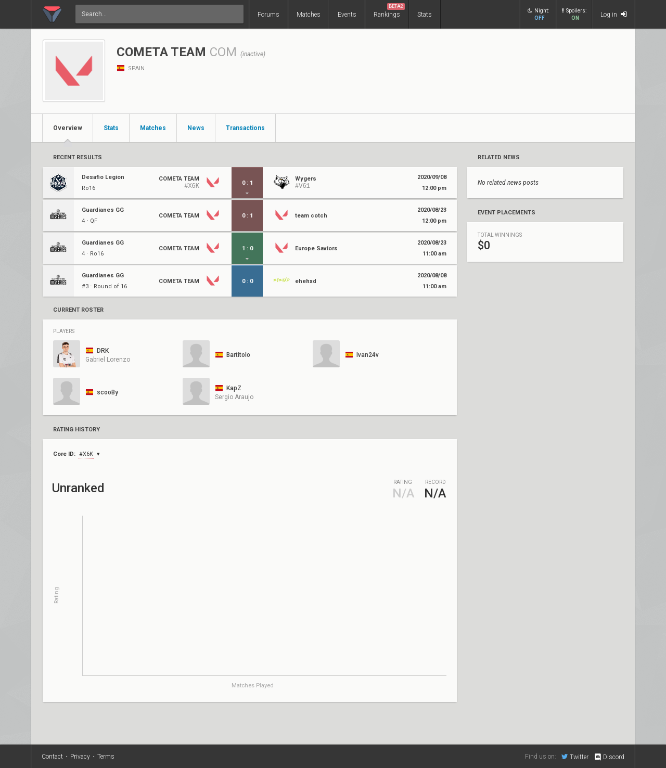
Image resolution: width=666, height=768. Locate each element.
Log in (613, 14)
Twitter (574, 756)
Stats (424, 14)
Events (347, 14)
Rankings (389, 10)
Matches (309, 14)
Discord (609, 757)
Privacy (80, 756)
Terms (105, 756)
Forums (268, 14)
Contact (52, 756)
